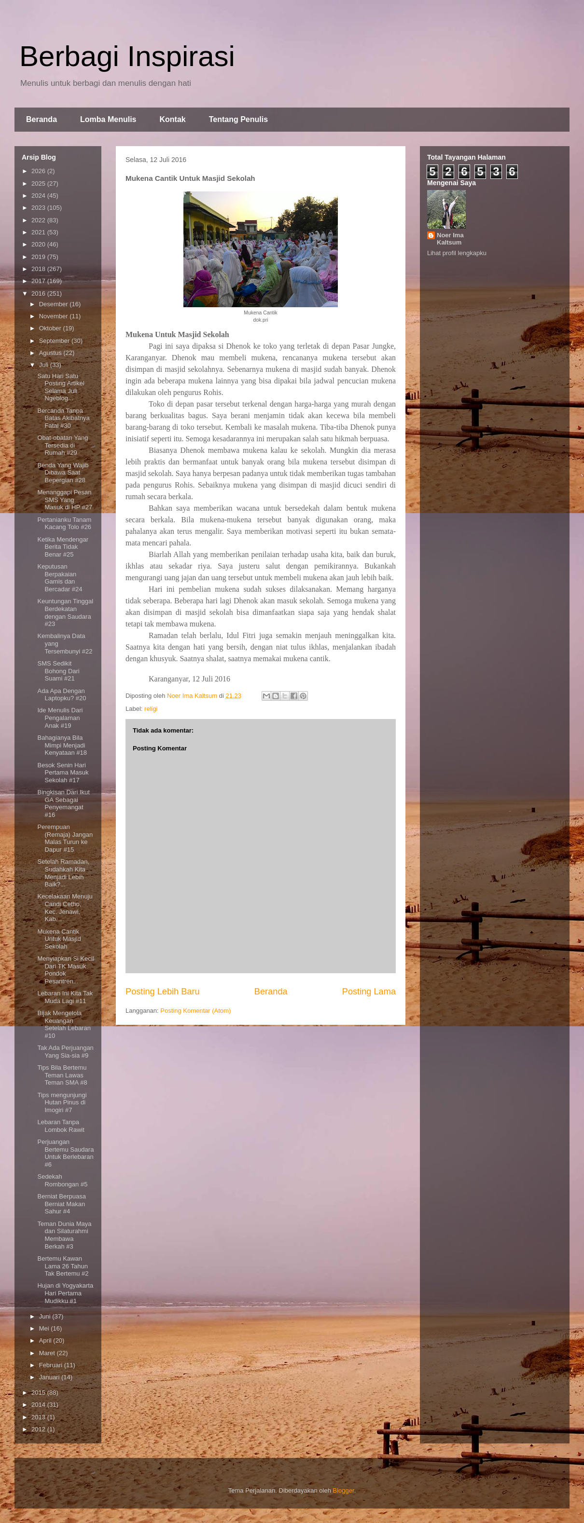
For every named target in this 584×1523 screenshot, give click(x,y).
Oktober (51, 328)
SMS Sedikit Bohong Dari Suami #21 (58, 671)
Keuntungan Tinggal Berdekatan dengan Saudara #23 (65, 612)
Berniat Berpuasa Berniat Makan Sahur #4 (61, 1204)
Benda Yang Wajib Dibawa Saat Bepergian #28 (62, 473)
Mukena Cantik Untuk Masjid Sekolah (59, 939)
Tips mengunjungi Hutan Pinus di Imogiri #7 (61, 1102)
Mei (45, 1328)
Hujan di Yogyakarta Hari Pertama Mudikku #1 (65, 1293)
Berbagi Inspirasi (127, 56)
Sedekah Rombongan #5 (62, 1180)
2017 (39, 281)
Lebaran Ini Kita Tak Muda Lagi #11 (65, 997)
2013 (39, 1417)
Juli (44, 364)
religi (150, 708)
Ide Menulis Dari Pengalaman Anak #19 (60, 718)
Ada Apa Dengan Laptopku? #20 (61, 694)
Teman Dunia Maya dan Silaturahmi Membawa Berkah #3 (64, 1235)
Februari (51, 1365)
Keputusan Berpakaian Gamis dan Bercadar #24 (59, 578)
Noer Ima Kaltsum (450, 238)
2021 (39, 232)
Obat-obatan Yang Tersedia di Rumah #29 (62, 445)
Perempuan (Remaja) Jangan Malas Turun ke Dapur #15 (65, 838)
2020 (39, 244)
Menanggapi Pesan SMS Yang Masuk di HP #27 (64, 500)
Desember (54, 304)
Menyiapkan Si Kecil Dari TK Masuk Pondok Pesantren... (65, 970)
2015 (39, 1392)
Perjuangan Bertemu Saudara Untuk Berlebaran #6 (65, 1153)
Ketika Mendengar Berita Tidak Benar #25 (62, 547)
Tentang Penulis (238, 119)
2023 (39, 207)
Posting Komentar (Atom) (195, 1010)
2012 (39, 1429)
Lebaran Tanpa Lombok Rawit (60, 1125)
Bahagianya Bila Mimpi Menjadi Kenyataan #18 (61, 745)
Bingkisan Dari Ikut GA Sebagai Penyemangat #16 (63, 803)
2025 (39, 183)
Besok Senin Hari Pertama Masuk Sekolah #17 (62, 773)
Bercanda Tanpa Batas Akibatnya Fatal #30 (63, 418)
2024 (39, 195)
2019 (39, 256)
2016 (39, 293)
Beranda (41, 119)
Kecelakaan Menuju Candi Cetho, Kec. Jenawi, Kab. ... (64, 908)
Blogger (343, 1490)
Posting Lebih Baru (162, 991)
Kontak (172, 119)
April (46, 1340)
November (54, 316)
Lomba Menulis (108, 119)
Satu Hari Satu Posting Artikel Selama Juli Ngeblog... (60, 387)
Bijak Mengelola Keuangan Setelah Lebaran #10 (63, 1024)
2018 (39, 268)
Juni (45, 1316)
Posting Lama (369, 991)
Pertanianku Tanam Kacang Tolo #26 (64, 523)
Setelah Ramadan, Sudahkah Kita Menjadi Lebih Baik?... (63, 873)
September (55, 340)
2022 (39, 220)
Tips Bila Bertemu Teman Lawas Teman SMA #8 (62, 1075)
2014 (39, 1404)
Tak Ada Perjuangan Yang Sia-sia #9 (65, 1051)
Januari (50, 1377)
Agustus (51, 352)
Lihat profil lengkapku (457, 253)
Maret (48, 1353)
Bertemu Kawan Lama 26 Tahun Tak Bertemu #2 (62, 1266)
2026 (39, 171)
